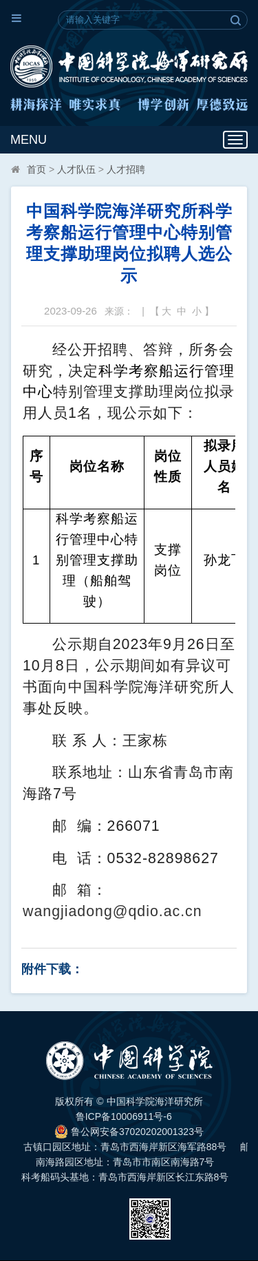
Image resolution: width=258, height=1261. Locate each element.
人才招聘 (126, 169)
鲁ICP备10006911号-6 (124, 1116)
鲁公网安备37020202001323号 (129, 1131)
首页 (36, 169)
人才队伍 (76, 169)
